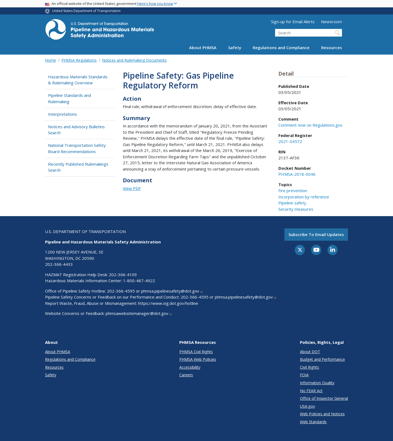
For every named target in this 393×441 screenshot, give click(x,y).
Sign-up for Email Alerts (293, 21)
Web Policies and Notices (322, 413)
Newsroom (331, 21)
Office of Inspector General (324, 398)
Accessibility (189, 367)
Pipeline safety (292, 202)
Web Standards (313, 421)
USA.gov (307, 406)
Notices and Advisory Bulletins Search (76, 130)
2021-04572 (290, 141)
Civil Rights (309, 367)
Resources (331, 47)
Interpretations (62, 114)
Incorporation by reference (303, 196)
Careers (186, 374)
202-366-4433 (59, 264)
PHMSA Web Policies (197, 359)
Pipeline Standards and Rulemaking (69, 98)
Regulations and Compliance (281, 47)
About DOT (310, 351)
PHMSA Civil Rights (196, 351)
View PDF (132, 188)
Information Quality (317, 382)
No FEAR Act (311, 390)
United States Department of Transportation (86, 10)
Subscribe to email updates (316, 234)
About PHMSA (202, 47)
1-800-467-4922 (139, 280)
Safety (234, 47)
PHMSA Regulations (79, 60)
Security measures (295, 209)
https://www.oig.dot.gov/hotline (168, 303)
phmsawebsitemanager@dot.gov (139, 313)
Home (50, 60)
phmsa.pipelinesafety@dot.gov (172, 291)
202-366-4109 (123, 274)
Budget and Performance (322, 359)
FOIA (304, 374)
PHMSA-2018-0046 (296, 174)
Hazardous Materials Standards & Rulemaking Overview (78, 80)
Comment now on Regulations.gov (310, 125)
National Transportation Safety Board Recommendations (77, 148)
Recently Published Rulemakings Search (78, 167)
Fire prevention (292, 190)
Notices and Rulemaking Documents (134, 60)
